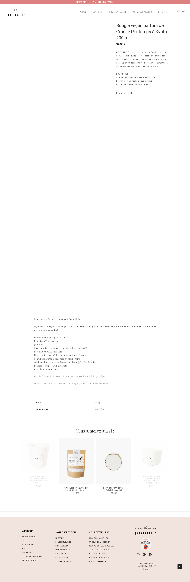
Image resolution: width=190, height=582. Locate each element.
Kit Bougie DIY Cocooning (100, 542)
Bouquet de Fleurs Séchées (101, 546)
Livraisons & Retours (32, 556)
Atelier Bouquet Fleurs (100, 558)
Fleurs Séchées (62, 550)
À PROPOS (27, 531)
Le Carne (59, 538)
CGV (24, 541)
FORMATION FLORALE (117, 12)
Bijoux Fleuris (62, 558)
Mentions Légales (30, 545)
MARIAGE (82, 12)
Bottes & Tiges (62, 554)
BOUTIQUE (97, 12)
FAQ (23, 548)
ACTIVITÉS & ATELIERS (142, 12)
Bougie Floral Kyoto (98, 538)
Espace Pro (27, 552)
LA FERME (162, 12)
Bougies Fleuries (63, 542)
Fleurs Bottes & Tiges (99, 550)
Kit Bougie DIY (61, 546)
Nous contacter (29, 537)
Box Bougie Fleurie (97, 561)
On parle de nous (30, 560)
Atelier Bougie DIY (63, 561)
